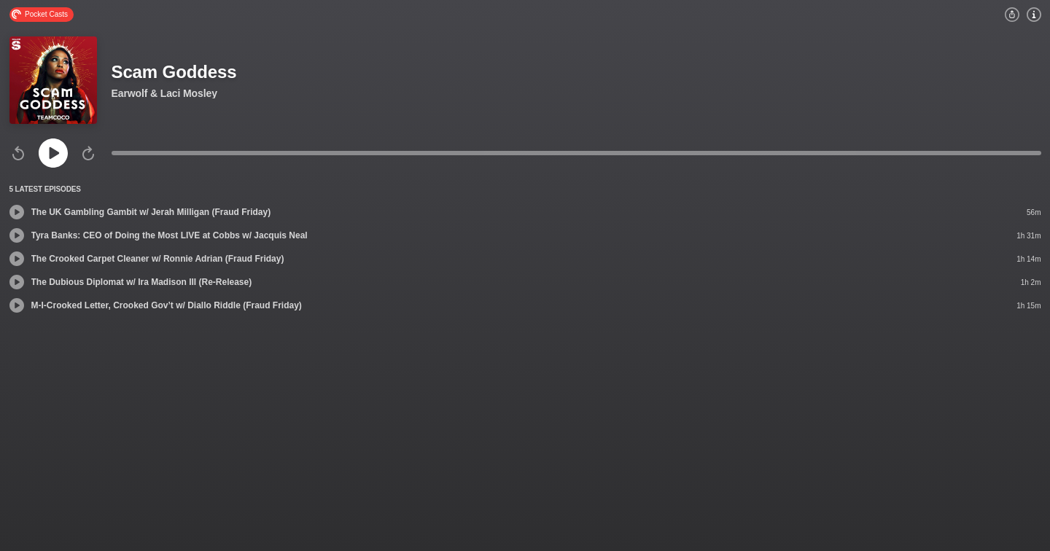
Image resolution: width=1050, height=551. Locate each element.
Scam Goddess (174, 72)
